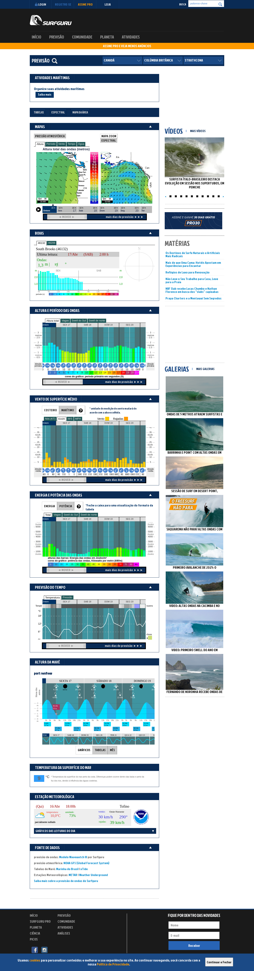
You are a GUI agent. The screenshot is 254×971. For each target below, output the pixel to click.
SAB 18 (87, 601)
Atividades (131, 37)
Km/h (150, 455)
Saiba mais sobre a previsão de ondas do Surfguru (66, 881)
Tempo (71, 143)
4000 (38, 537)
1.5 (38, 347)
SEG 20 (130, 601)
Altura (40, 144)
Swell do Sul (79, 320)
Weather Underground (93, 875)
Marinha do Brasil (67, 869)
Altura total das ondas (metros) (66, 149)
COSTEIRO (50, 410)
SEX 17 (66, 601)
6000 (38, 527)
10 (150, 457)
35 (150, 432)
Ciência (35, 933)
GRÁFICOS (84, 750)
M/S (70, 418)
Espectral (58, 112)
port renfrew (43, 673)
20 (150, 447)
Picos (34, 939)
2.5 (38, 337)
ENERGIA (49, 506)
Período (51, 143)
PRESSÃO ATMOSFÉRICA (50, 136)
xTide (84, 869)
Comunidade (82, 37)
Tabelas (39, 112)
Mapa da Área (80, 112)
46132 (41, 243)
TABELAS (100, 750)
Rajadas (118, 418)
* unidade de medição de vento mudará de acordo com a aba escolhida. (113, 410)
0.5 (38, 357)
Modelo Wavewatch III (73, 857)
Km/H (61, 418)
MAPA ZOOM (108, 136)
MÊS (112, 750)
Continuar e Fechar (219, 962)
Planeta (107, 37)
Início (36, 37)
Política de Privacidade (113, 964)
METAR (73, 875)
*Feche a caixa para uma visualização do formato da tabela (119, 507)
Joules (38, 554)
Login (40, 4)
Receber (194, 945)
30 (150, 437)
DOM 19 (109, 601)
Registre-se (63, 4)
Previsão (56, 37)
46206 (51, 242)
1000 (38, 551)
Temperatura (52, 597)
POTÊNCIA (65, 506)
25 (150, 442)
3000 (38, 542)
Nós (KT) (50, 418)
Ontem (45, 601)
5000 (38, 532)
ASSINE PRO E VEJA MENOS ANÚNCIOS (127, 46)
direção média (150, 470)
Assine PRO (85, 4)
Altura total (52, 320)
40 (150, 427)
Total (48, 514)
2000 (38, 546)
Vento (61, 143)
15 (150, 452)
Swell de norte (97, 320)
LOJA (108, 4)
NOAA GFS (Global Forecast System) (86, 863)
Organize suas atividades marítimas (59, 89)
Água (81, 143)
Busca (182, 4)
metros (38, 355)
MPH (78, 418)
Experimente (66, 939)
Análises (64, 933)
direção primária (38, 365)
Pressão (67, 597)
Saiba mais (44, 94)
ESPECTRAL (108, 140)
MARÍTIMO (67, 410)
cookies (34, 960)
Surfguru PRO (40, 921)
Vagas (65, 320)
